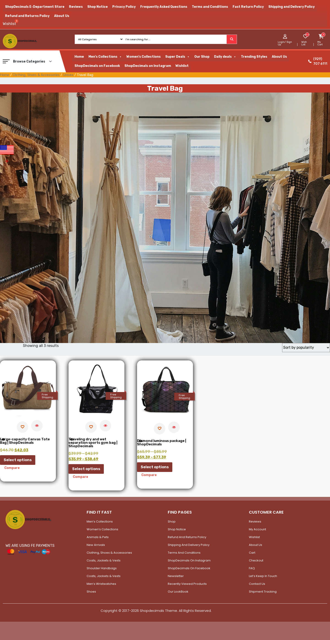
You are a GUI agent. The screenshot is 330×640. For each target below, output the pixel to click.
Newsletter (176, 576)
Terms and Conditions (210, 7)
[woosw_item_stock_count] (307, 34)
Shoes (91, 591)
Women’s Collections (102, 529)
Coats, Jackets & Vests (104, 560)
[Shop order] (306, 347)
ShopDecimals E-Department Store (34, 7)
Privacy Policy (124, 7)
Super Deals (177, 56)
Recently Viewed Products (187, 584)
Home (79, 57)
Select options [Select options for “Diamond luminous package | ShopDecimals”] (155, 467)
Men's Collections (105, 56)
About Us (61, 16)
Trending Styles (254, 57)
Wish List (304, 43)
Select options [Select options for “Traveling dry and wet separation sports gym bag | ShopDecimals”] (86, 469)
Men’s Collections (100, 521)
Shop (172, 521)
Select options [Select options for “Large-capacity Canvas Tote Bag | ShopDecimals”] (18, 460)
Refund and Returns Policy (27, 16)
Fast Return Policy (248, 7)
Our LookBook (178, 591)
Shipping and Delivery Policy (291, 7)
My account (257, 529)
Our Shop (201, 57)
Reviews (76, 7)
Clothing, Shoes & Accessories (36, 75)
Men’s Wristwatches (101, 584)
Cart (252, 552)
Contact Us (257, 584)
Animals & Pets (98, 537)
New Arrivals (96, 545)
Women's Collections (143, 57)
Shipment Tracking (263, 591)
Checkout (256, 560)
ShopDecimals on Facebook (97, 66)
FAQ (252, 568)
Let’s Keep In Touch (263, 576)
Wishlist (182, 66)
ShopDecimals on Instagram (147, 66)
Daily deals (225, 56)
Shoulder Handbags (102, 568)
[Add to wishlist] (22, 427)
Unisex (68, 75)
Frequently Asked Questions (163, 7)
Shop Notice (97, 7)
